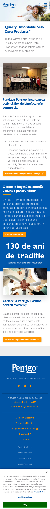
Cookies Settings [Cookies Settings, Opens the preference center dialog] (25, 498)
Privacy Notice (25, 458)
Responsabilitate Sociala (23, 428)
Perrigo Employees (25, 447)
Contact (25, 439)
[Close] (47, 473)
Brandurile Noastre (25, 423)
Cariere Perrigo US (23, 402)
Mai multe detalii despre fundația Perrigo (23, 173)
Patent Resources (25, 453)
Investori (23, 434)
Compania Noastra (25, 418)
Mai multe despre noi (14, 234)
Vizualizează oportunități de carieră (20, 339)
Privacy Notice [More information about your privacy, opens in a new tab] (39, 493)
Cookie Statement (25, 464)
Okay (25, 506)
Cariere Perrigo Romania (23, 406)
